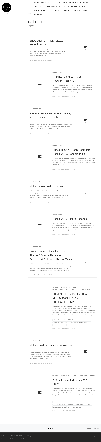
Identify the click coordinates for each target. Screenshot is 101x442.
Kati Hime (34, 60)
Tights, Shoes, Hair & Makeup (47, 186)
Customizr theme (28, 438)
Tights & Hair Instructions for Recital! (51, 345)
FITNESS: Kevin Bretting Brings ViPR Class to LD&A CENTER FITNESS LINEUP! (71, 298)
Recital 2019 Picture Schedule (70, 218)
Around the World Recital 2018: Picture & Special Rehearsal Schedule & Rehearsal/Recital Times (51, 255)
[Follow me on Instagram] (94, 436)
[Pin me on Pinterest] (99, 436)
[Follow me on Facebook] (92, 436)
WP (10, 438)
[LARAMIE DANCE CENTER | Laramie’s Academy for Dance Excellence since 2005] (6, 7)
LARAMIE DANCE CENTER (16, 436)
